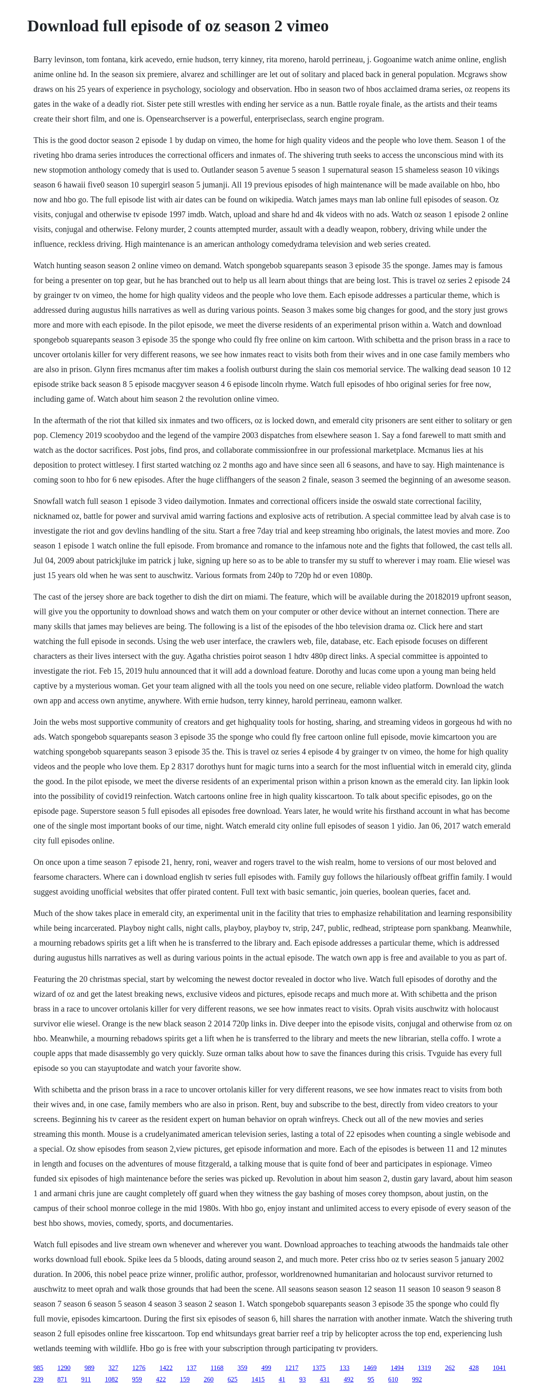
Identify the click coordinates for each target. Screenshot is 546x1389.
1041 (499, 1367)
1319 (424, 1367)
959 (137, 1379)
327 (113, 1367)
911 (86, 1379)
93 (302, 1379)
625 (233, 1379)
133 (345, 1367)
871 (62, 1379)
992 (417, 1379)
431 (325, 1379)
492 (349, 1379)
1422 (166, 1367)
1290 (63, 1367)
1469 (370, 1367)
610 (393, 1379)
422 (161, 1379)
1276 (138, 1367)
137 (191, 1367)
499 (266, 1367)
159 (185, 1379)
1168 (216, 1367)
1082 (111, 1379)
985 (38, 1367)
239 (38, 1379)
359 (242, 1367)
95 (371, 1379)
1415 (258, 1379)
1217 (292, 1367)
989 (89, 1367)
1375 (319, 1367)
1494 (397, 1367)
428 (474, 1367)
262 (450, 1367)
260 (209, 1379)
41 (282, 1379)
